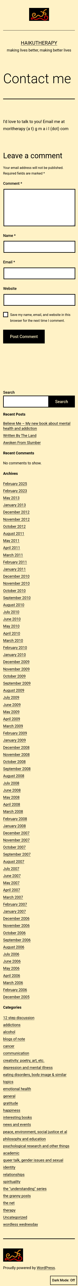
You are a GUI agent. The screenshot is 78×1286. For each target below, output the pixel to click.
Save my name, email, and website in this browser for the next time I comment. (40, 317)
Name (9, 235)
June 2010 (12, 619)
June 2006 (12, 961)
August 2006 (13, 947)
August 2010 (13, 605)
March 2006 (13, 983)
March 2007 (13, 897)
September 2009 (17, 683)
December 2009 (16, 662)
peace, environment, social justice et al (35, 1132)
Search (9, 392)
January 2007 (14, 911)
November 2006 (16, 925)
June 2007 (12, 876)
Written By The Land (19, 435)
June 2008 (12, 790)
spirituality (11, 1181)
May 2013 (11, 498)
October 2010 (14, 590)
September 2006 (17, 940)
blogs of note (14, 1039)
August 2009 (13, 690)
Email (9, 262)
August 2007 (13, 861)
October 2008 (14, 761)
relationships (14, 1174)
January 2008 (14, 826)
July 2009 (11, 697)
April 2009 (11, 719)
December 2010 (16, 576)
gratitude (10, 1103)
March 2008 (13, 811)
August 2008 (13, 776)
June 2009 (12, 705)
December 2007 (16, 833)
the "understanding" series (25, 1189)
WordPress (46, 1268)
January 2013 (14, 505)
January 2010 (14, 654)
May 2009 (11, 712)
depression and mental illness (28, 1067)
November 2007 (16, 840)
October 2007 (14, 847)
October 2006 (14, 933)
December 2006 (16, 918)
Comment (12, 183)
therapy (9, 1210)
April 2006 (11, 975)
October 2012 (14, 526)
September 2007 (17, 854)
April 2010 (11, 633)
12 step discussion (18, 1018)
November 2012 (16, 519)
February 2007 (15, 904)
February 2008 (15, 819)
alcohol (9, 1032)
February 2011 (15, 562)
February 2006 (15, 990)
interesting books (17, 1117)
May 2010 (11, 626)
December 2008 (16, 747)
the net (9, 1203)
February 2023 (15, 491)
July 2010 (11, 612)
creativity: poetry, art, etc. (24, 1060)
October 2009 (14, 676)
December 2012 (16, 512)
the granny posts (17, 1196)
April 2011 (11, 548)
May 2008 (11, 797)
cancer (8, 1046)
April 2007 (11, 890)
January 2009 (14, 740)
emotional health (17, 1089)
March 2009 (13, 726)
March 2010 (13, 640)
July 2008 (11, 783)
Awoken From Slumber (22, 442)
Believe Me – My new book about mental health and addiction (37, 425)
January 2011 (14, 569)
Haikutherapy (39, 43)
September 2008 (17, 769)
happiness (11, 1110)
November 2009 (16, 669)
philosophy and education (24, 1139)
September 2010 (17, 598)
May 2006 (11, 968)
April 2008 (11, 804)
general (9, 1096)
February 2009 (15, 733)
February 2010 (15, 647)
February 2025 (15, 483)
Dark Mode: (63, 1280)
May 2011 (11, 540)
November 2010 (16, 583)
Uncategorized (15, 1217)
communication (16, 1053)
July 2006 (11, 954)
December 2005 (16, 997)
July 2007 (11, 868)
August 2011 (13, 533)
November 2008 (16, 754)
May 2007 (11, 883)
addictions (12, 1025)
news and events (17, 1124)
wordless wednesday (20, 1224)
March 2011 (13, 555)
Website (10, 288)
